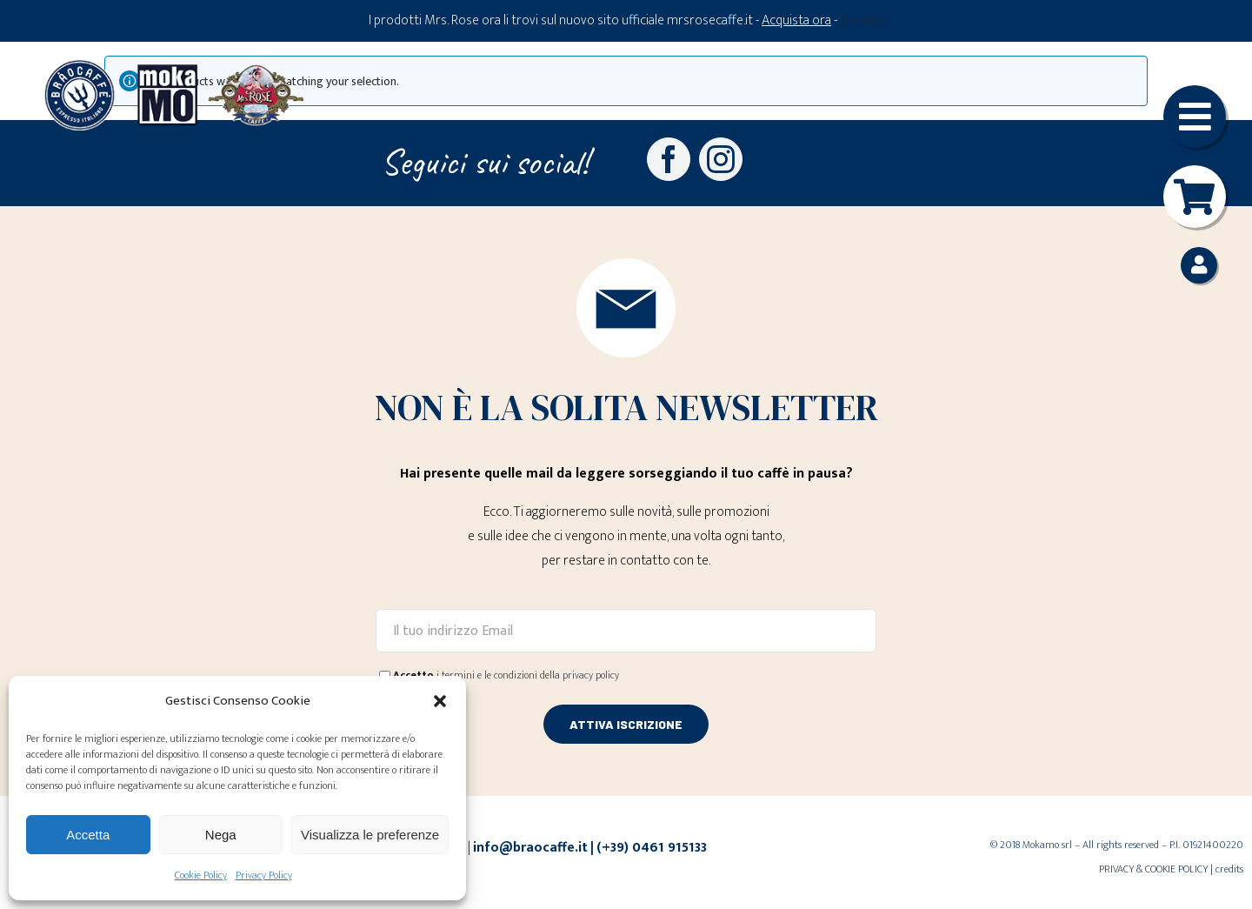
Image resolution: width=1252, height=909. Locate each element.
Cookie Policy (201, 875)
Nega (220, 834)
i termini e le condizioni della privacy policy (527, 675)
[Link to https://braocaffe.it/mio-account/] (1199, 265)
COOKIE (1160, 869)
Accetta (88, 834)
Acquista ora (796, 20)
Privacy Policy (264, 875)
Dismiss (861, 20)
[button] (440, 701)
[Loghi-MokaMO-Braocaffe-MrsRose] (173, 65)
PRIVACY (1116, 869)
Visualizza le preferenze (370, 834)
